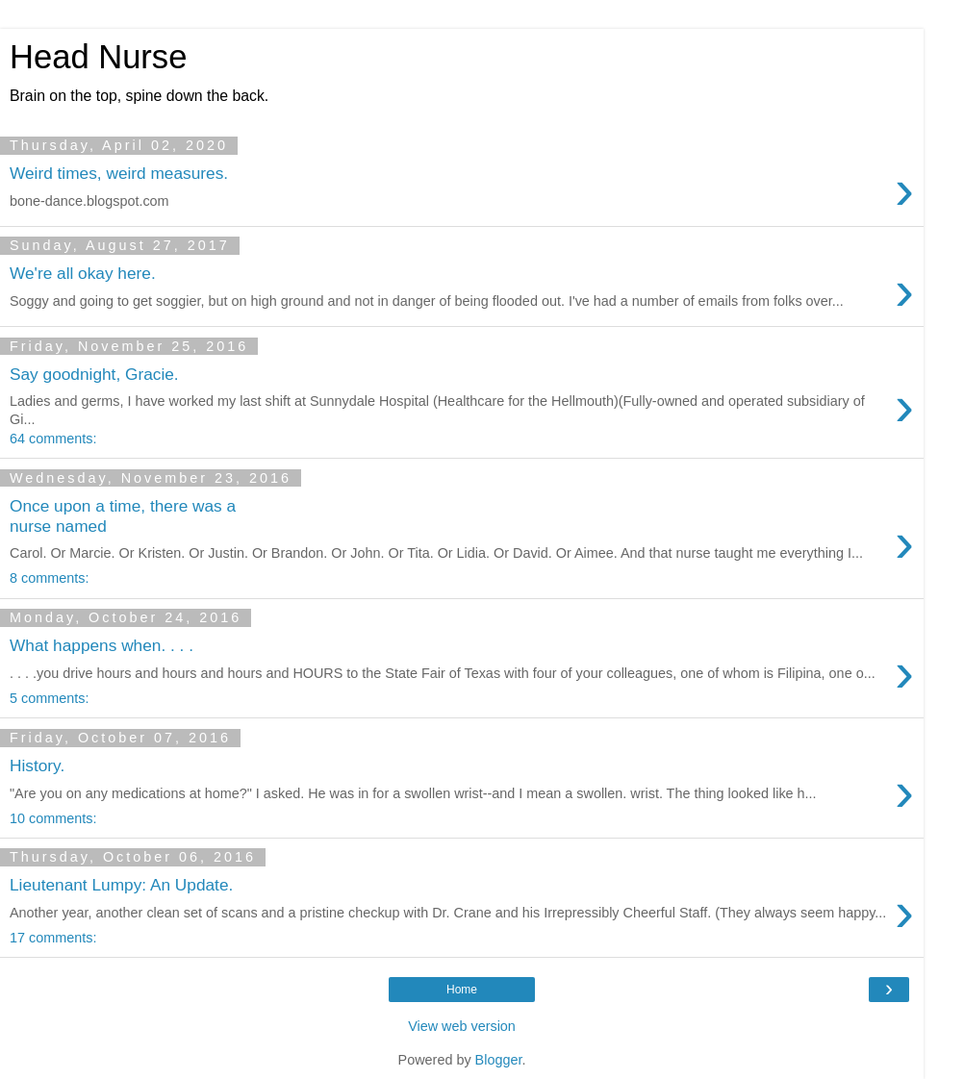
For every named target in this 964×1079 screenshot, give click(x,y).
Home (461, 989)
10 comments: (53, 818)
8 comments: (49, 578)
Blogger (498, 1059)
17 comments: (53, 937)
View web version (462, 1026)
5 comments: (49, 698)
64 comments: (53, 438)
